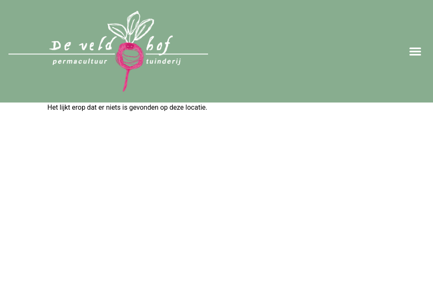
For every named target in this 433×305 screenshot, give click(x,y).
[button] (415, 51)
